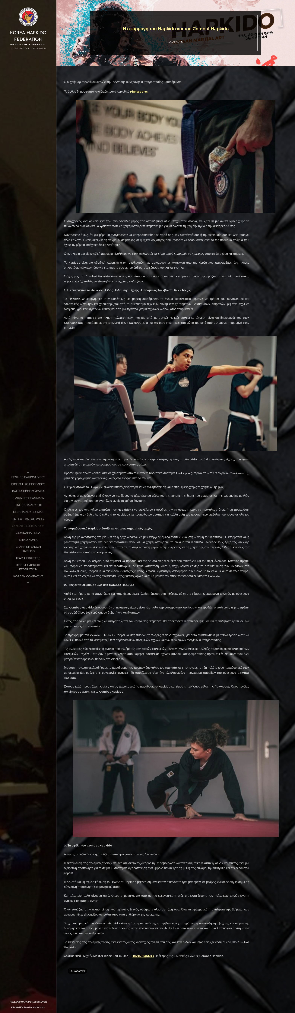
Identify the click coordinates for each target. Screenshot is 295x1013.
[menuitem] (28, 477)
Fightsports (139, 91)
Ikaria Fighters (143, 956)
